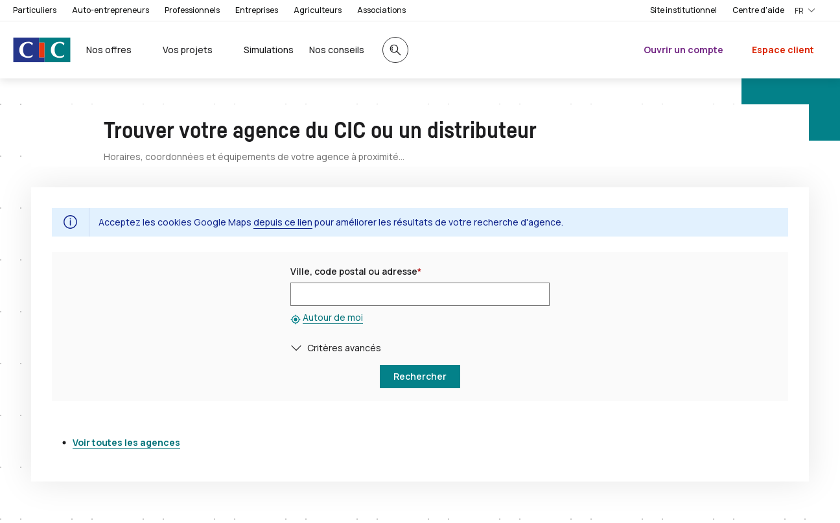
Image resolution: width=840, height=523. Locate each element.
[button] (298, 348)
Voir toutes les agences (126, 442)
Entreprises (256, 10)
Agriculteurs (318, 10)
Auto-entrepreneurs (110, 10)
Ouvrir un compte (683, 49)
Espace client (783, 49)
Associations (381, 10)
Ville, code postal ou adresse (355, 271)
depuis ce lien (282, 222)
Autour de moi (333, 317)
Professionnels (192, 10)
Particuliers (34, 10)
